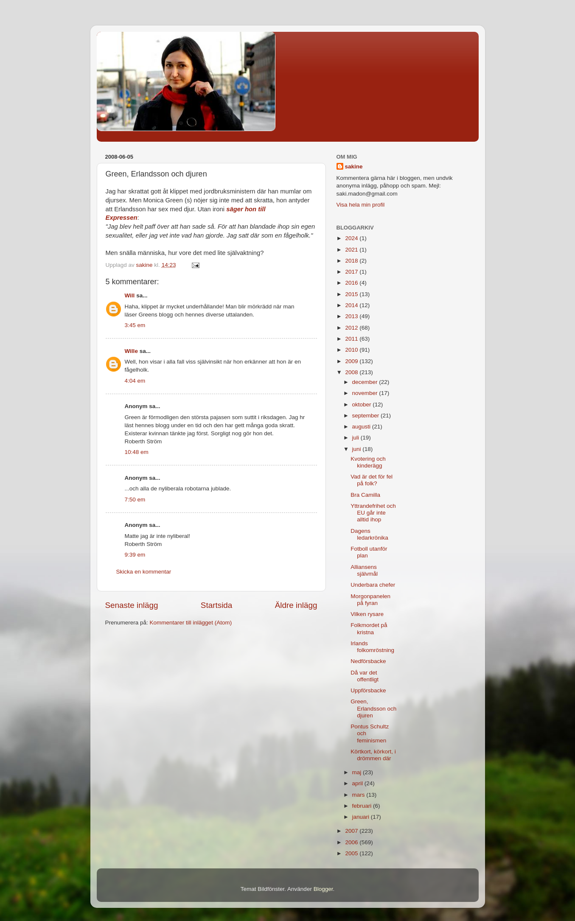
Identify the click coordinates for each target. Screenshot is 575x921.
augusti (362, 426)
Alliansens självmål (364, 570)
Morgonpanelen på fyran (370, 599)
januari (361, 817)
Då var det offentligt (365, 676)
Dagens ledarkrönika (369, 534)
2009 (352, 361)
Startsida (217, 605)
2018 (352, 261)
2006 (352, 842)
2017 (352, 272)
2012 (352, 328)
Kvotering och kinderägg (368, 462)
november (365, 393)
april (358, 783)
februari (362, 806)
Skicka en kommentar (143, 571)
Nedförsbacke (368, 661)
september (366, 415)
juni (357, 449)
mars (359, 795)
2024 (352, 238)
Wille (131, 351)
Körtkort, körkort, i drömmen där (373, 754)
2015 (352, 294)
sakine (354, 166)
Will (130, 295)
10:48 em (137, 452)
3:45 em (135, 325)
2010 (352, 350)
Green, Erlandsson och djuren (373, 708)
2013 (352, 316)
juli (356, 437)
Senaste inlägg (131, 605)
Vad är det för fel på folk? (372, 480)
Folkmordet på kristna (369, 628)
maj (357, 772)
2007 (352, 831)
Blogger (323, 889)
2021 (352, 249)
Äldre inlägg (296, 605)
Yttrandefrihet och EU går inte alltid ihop (373, 513)
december (365, 382)
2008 (352, 372)
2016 (352, 283)
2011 (352, 339)
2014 (352, 305)
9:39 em (135, 554)
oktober (362, 404)
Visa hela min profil (361, 205)
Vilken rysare (367, 614)
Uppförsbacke (368, 690)
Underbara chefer (373, 585)
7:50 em (135, 499)
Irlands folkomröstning (372, 646)
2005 (352, 853)
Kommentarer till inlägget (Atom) (191, 622)
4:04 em (135, 381)
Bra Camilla (365, 495)
